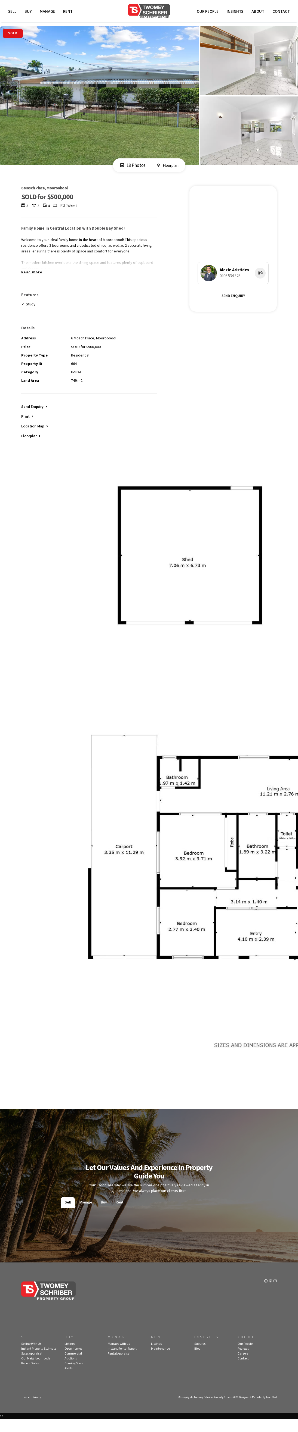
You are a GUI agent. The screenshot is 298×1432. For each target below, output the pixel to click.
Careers (243, 1365)
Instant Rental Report (122, 1360)
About (256, 13)
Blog (197, 1360)
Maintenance (160, 1360)
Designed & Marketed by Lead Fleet (255, 1409)
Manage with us (119, 1355)
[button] (27, 427)
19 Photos (131, 168)
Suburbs (199, 1355)
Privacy (37, 1409)
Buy (29, 13)
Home (26, 1409)
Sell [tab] (68, 1214)
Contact (279, 13)
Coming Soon (73, 1375)
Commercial (73, 1365)
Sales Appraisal (31, 1365)
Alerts (68, 1380)
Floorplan (167, 168)
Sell (14, 13)
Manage (48, 13)
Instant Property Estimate (38, 1360)
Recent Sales (30, 1375)
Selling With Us (31, 1355)
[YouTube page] (275, 1294)
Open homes (73, 1360)
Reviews (243, 1360)
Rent (69, 13)
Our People (206, 13)
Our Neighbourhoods (35, 1370)
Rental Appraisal (119, 1365)
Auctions (70, 1370)
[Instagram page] (270, 1294)
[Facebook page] (265, 1294)
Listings (69, 1355)
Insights (233, 13)
